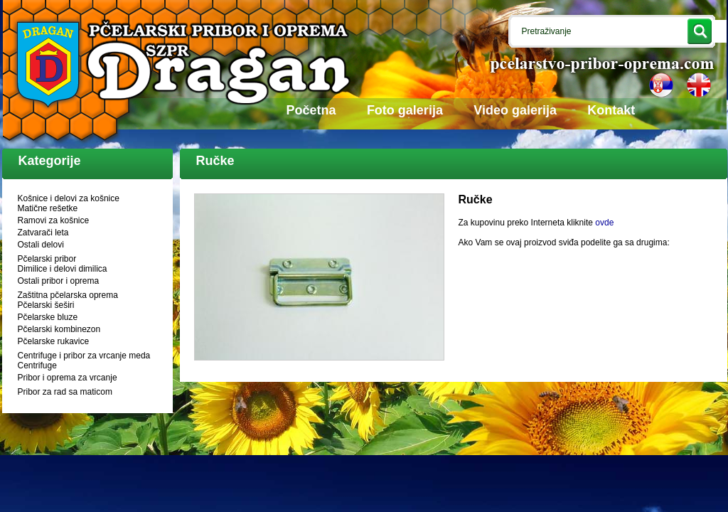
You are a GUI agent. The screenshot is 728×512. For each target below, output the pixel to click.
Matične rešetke (48, 208)
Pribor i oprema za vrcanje (67, 378)
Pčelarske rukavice (54, 341)
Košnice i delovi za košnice (68, 198)
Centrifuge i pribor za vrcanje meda (84, 356)
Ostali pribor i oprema (59, 281)
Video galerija (515, 110)
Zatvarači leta (43, 233)
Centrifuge (37, 365)
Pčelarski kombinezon (59, 329)
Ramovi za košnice (54, 220)
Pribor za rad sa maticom (65, 392)
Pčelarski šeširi (46, 305)
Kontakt (611, 110)
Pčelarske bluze (48, 317)
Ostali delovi (41, 245)
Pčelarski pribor (47, 259)
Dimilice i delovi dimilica (62, 269)
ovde (604, 223)
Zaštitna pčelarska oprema (68, 295)
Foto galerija (405, 110)
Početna (311, 110)
